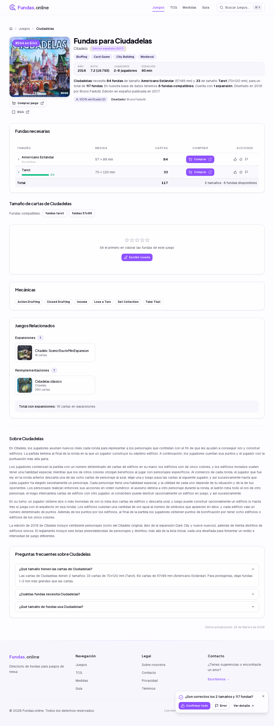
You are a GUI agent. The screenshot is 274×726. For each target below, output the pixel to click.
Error (221, 706)
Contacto (149, 673)
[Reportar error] (246, 159)
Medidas (189, 7)
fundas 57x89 (82, 213)
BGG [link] (20, 112)
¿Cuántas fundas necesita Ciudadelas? (137, 594)
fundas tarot (54, 213)
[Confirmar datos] (235, 159)
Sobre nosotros (154, 665)
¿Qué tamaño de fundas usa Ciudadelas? (137, 607)
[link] (40, 67)
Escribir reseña (137, 257)
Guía (205, 7)
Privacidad (150, 680)
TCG (173, 7)
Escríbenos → (219, 679)
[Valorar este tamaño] (240, 159)
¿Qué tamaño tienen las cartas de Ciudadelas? (137, 569)
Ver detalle (244, 706)
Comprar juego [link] (28, 103)
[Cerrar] (263, 696)
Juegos (158, 7)
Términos (149, 688)
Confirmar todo (194, 706)
